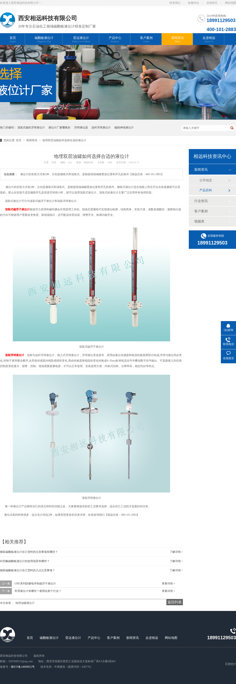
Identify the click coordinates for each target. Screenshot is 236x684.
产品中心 (115, 39)
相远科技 (89, 162)
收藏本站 (193, 2)
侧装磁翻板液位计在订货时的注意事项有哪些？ (29, 551)
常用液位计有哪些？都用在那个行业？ (38, 591)
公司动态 (205, 180)
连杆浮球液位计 (101, 127)
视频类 (199, 221)
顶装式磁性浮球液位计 (31, 127)
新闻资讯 (177, 39)
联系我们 (175, 2)
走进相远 (209, 39)
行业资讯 (201, 201)
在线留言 (212, 2)
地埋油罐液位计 (25, 603)
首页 (13, 39)
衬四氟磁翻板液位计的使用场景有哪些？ (25, 561)
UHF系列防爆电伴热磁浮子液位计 (35, 583)
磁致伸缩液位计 (124, 127)
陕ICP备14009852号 (23, 666)
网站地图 (230, 2)
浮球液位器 (81, 127)
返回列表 (175, 602)
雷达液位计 (81, 39)
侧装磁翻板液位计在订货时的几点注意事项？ (27, 570)
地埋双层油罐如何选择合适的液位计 (64, 140)
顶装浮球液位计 (14, 355)
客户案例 (146, 39)
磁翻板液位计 (44, 39)
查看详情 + (168, 583)
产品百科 (205, 190)
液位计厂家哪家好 (59, 127)
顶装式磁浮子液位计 (16, 209)
